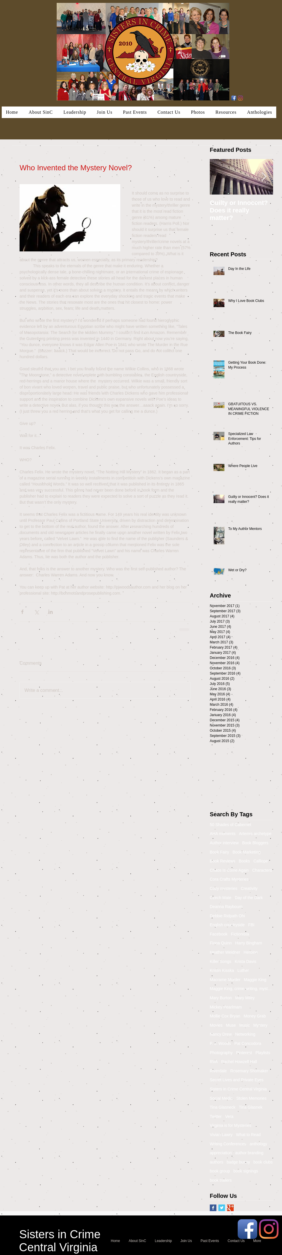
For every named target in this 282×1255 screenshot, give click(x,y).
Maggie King (255, 979)
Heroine (251, 952)
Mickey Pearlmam (226, 1007)
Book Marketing (246, 852)
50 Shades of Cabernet (230, 824)
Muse (231, 1025)
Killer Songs (220, 961)
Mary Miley (245, 998)
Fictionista (240, 934)
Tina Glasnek (250, 1107)
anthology (258, 1144)
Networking (245, 1034)
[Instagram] (240, 98)
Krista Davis (245, 961)
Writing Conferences (228, 1144)
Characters (262, 870)
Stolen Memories (251, 1098)
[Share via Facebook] (22, 612)
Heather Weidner (225, 952)
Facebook (218, 934)
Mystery (260, 1025)
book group (220, 1171)
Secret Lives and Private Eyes (237, 1079)
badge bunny (238, 1162)
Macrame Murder (225, 979)
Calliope (261, 861)
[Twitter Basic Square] (221, 1207)
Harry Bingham (248, 943)
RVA (214, 1061)
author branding (249, 1153)
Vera (229, 1116)
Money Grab (255, 1016)
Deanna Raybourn (226, 906)
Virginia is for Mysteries (230, 1125)
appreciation (221, 1153)
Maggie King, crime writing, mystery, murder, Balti (241, 988)
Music (244, 1025)
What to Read (248, 1134)
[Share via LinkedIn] (50, 612)
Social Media (221, 1098)
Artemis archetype (255, 833)
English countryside (227, 924)
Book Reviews (222, 861)
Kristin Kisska (222, 970)
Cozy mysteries (223, 888)
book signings (245, 1171)
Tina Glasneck (222, 1107)
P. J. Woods (220, 1043)
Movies (216, 1025)
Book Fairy (219, 852)
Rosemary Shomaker (249, 1071)
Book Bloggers (255, 843)
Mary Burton (221, 998)
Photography (221, 1052)
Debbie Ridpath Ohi (227, 916)
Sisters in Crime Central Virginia (238, 1089)
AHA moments (222, 833)
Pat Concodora (247, 1043)
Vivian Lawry (221, 1134)
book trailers (221, 1180)
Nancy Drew (221, 1034)
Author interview (224, 843)
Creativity (249, 888)
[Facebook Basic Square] (213, 1207)
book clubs (263, 1162)
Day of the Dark (249, 897)
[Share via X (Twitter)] (36, 612)
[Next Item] (263, 176)
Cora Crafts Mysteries (229, 879)
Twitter (216, 1116)
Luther (243, 970)
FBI (251, 924)
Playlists (263, 1052)
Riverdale (218, 1071)
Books (244, 861)
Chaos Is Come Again (229, 870)
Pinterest (244, 1052)
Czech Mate (220, 897)
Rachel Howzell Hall (239, 1061)
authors (216, 1162)
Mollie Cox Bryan (225, 1016)
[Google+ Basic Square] (230, 1207)
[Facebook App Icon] (233, 98)
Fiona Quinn (221, 943)
